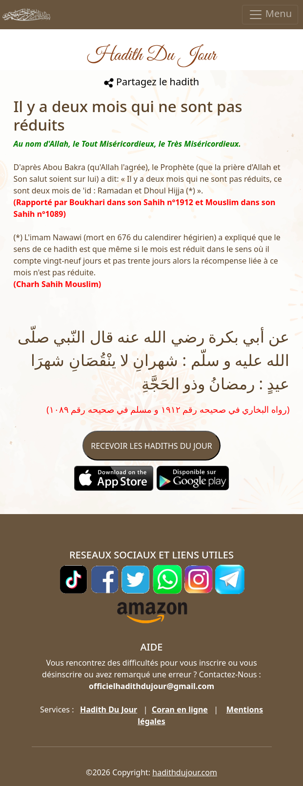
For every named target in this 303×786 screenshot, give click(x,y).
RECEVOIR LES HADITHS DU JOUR (151, 446)
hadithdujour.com (184, 772)
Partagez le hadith (151, 81)
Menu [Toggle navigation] (270, 14)
